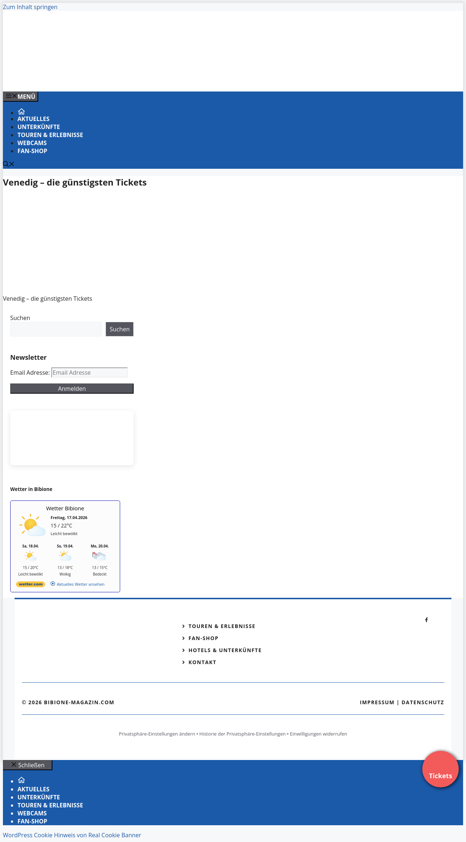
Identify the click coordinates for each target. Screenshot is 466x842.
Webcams (32, 143)
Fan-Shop (32, 151)
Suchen (20, 318)
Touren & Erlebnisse (50, 135)
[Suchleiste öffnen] (9, 165)
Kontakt (203, 662)
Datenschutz (423, 702)
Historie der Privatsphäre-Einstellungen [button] (243, 733)
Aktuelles (33, 119)
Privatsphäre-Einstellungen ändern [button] (157, 733)
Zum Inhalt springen (30, 7)
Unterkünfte (38, 127)
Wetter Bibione (65, 508)
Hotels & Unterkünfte (225, 650)
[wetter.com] (30, 585)
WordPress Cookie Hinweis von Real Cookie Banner (72, 835)
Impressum (377, 702)
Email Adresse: (30, 373)
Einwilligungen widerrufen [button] (318, 733)
